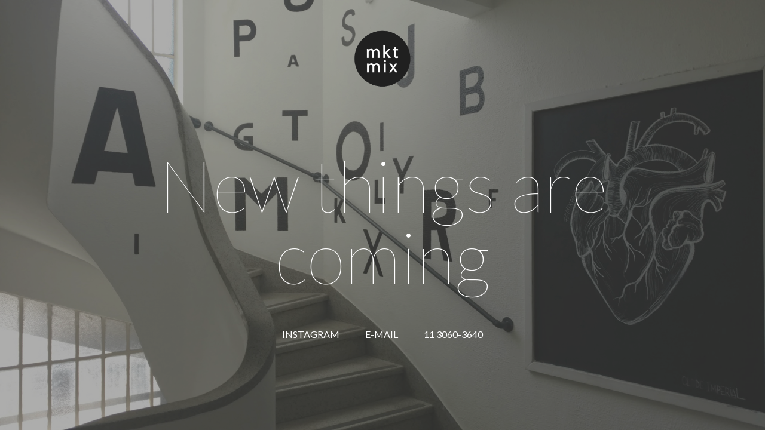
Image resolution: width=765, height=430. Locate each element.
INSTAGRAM (310, 334)
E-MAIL (381, 334)
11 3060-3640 (453, 334)
